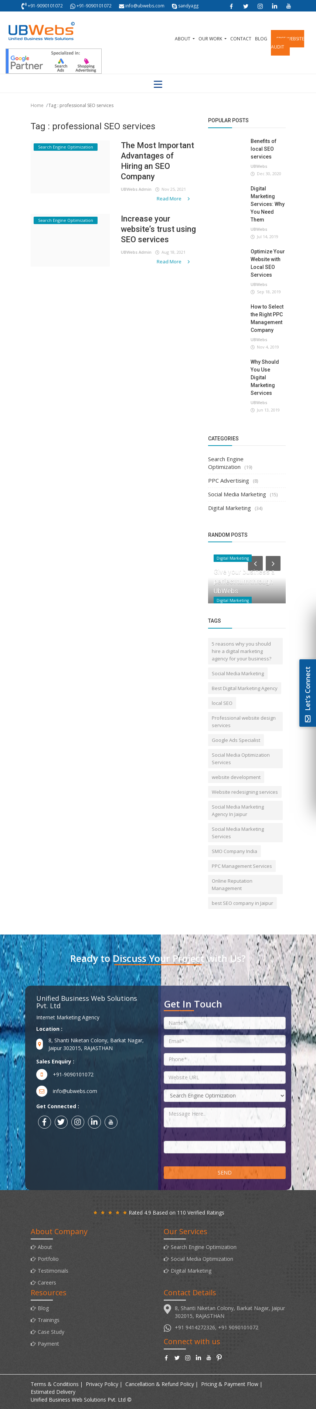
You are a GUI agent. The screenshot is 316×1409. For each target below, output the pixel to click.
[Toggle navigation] (158, 84)
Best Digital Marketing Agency (245, 688)
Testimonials (53, 1270)
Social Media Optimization (202, 1258)
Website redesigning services (245, 792)
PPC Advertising (228, 480)
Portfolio (48, 1258)
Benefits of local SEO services (263, 149)
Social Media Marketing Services (238, 833)
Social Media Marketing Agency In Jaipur (238, 810)
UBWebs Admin (136, 189)
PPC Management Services (242, 866)
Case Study (51, 1331)
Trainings (49, 1319)
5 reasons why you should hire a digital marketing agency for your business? (241, 651)
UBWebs (259, 166)
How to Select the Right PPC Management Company (267, 318)
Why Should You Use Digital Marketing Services (265, 377)
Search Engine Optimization (226, 462)
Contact (240, 39)
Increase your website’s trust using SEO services (158, 229)
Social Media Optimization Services (241, 759)
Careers (47, 1282)
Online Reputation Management (232, 884)
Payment (48, 1343)
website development (236, 777)
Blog (261, 39)
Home (37, 105)
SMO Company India (234, 851)
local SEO (222, 703)
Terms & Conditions (55, 1384)
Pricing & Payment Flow (229, 1384)
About (183, 39)
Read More (174, 198)
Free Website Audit (287, 43)
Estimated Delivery (53, 1391)
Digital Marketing (229, 508)
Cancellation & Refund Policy (159, 1384)
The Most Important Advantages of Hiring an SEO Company (158, 161)
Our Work (210, 39)
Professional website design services (244, 722)
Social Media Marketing (237, 494)
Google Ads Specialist (236, 740)
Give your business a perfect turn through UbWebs (244, 581)
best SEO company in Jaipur (242, 903)
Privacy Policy (102, 1384)
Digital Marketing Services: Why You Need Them (268, 204)
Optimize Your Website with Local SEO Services (268, 263)
